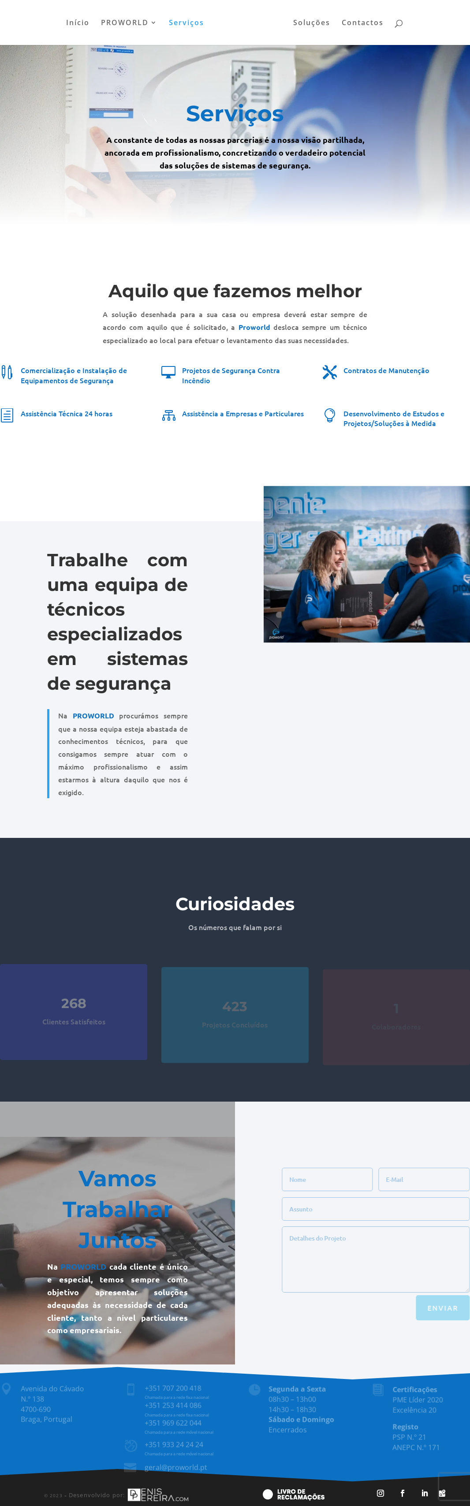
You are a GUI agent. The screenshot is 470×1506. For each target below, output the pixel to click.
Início (78, 23)
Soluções (311, 23)
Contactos (363, 23)
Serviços (186, 23)
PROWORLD (125, 23)
